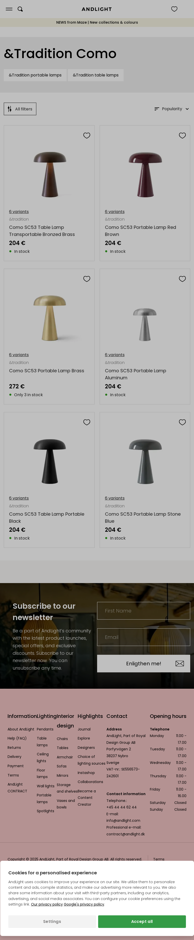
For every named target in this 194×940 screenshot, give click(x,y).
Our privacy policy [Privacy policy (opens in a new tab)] (47, 904)
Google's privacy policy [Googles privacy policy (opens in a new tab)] (84, 904)
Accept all (142, 921)
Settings (52, 921)
